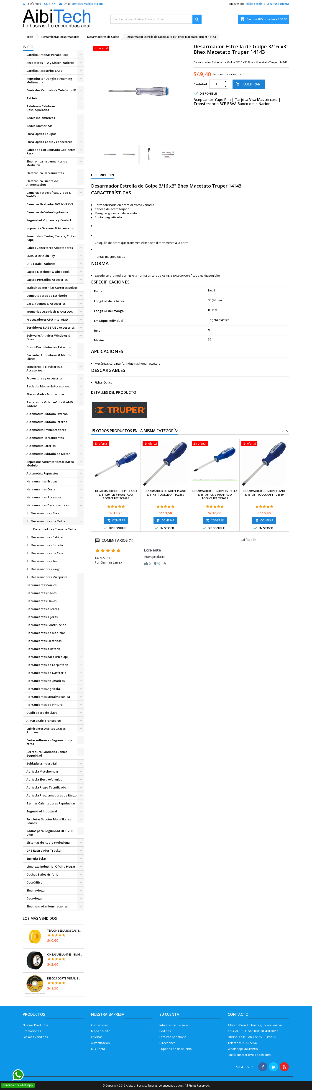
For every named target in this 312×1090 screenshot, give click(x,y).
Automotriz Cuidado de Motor (48, 454)
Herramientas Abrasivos (43, 497)
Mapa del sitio (100, 1031)
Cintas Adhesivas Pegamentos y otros (49, 742)
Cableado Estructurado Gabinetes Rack (50, 151)
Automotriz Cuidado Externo (47, 414)
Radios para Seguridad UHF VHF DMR (49, 833)
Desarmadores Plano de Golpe (54, 529)
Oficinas (96, 1037)
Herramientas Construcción (46, 625)
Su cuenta (169, 1014)
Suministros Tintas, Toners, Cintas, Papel (51, 238)
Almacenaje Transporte (43, 721)
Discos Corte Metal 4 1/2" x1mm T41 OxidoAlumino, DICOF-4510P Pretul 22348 (64, 978)
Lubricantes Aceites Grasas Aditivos (46, 730)
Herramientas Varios (41, 585)
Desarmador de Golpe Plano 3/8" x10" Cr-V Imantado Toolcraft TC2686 (116, 494)
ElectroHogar (36, 890)
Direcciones (167, 1043)
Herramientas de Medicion (46, 633)
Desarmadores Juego (45, 569)
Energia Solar (36, 858)
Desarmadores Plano (46, 513)
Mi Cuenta (98, 1049)
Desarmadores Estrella (47, 545)
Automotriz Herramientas (45, 438)
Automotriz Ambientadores (46, 430)
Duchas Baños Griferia (42, 874)
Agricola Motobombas (42, 771)
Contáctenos (100, 1025)
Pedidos (165, 1031)
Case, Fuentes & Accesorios (46, 303)
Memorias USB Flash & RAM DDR (49, 311)
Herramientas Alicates (42, 609)
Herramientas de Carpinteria (47, 665)
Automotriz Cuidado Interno (46, 422)
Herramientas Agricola (43, 689)
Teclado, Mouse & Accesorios (47, 386)
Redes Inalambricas (40, 118)
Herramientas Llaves (41, 601)
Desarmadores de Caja (47, 553)
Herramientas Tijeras (42, 617)
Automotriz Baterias (41, 446)
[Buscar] (156, 19)
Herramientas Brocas (41, 481)
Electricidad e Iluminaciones (47, 906)
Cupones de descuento (175, 1049)
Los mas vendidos (35, 1037)
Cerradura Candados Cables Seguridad (46, 754)
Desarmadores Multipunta (49, 577)
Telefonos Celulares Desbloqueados (40, 108)
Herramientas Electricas (43, 641)
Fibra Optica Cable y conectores (49, 142)
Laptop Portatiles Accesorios (47, 280)
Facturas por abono (173, 1037)
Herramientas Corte (40, 489)
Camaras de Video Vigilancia (47, 212)
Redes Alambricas (39, 126)
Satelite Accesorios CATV (44, 71)
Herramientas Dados (41, 593)
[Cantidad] (216, 84)
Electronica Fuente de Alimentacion (42, 183)
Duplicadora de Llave (41, 713)
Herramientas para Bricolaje (47, 657)
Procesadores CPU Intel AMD (47, 319)
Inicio (28, 46)
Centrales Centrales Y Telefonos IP (51, 90)
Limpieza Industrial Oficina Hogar (50, 866)
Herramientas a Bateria (43, 649)
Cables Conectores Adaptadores (49, 248)
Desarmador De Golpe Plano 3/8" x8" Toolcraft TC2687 (165, 493)
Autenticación (100, 1043)
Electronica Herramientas (45, 173)
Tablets (31, 98)
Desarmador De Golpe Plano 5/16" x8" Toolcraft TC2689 (264, 493)
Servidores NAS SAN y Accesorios (50, 327)
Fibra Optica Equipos (41, 134)
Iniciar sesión (254, 4)
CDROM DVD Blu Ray (40, 256)
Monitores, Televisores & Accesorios (44, 368)
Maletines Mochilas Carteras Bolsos (51, 288)
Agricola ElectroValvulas (44, 779)
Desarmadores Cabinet (47, 537)
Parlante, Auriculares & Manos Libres (48, 357)
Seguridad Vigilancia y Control (48, 220)
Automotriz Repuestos (42, 473)
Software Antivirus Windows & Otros (48, 337)
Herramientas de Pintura (44, 705)
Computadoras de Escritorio (46, 296)
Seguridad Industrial (41, 811)
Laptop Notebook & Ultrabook (47, 272)
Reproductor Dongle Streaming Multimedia (49, 80)
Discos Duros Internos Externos (48, 347)
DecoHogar (34, 898)
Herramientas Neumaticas (45, 681)
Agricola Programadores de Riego (51, 795)
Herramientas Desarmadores (47, 505)
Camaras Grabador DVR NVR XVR (49, 204)
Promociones (32, 1031)
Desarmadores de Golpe (48, 521)
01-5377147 (47, 4)
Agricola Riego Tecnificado (46, 787)
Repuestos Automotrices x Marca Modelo (50, 463)
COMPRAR (248, 84)
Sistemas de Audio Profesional (48, 842)
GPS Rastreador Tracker (44, 850)
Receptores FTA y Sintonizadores (50, 63)
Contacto (238, 1014)
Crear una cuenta (278, 4)
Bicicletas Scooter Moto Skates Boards (48, 821)
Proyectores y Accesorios (44, 378)
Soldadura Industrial (41, 763)
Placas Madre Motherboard (46, 394)
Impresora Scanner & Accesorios (50, 228)
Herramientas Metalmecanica (48, 697)
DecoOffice (34, 882)
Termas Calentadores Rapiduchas (50, 803)
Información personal (174, 1025)
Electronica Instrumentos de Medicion (46, 163)
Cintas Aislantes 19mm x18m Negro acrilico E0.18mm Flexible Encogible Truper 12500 (64, 954)
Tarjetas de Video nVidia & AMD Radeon (49, 404)
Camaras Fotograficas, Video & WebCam (48, 194)
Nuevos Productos (35, 1025)
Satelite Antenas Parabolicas (47, 55)
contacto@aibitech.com (87, 4)
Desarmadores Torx (45, 561)
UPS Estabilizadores (40, 264)
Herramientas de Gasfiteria (46, 673)
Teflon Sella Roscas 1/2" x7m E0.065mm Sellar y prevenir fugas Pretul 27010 (64, 930)
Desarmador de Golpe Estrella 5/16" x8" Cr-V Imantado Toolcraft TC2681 (214, 494)
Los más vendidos (40, 918)
